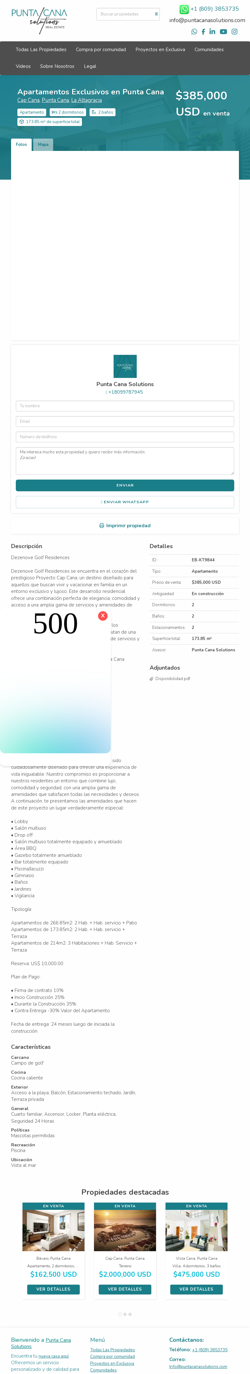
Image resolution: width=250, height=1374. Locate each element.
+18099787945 (126, 392)
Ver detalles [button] (53, 1289)
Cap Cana (28, 100)
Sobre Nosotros (57, 66)
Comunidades (209, 49)
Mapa (43, 144)
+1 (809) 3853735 (210, 1350)
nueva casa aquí (54, 1356)
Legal (90, 66)
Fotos (21, 144)
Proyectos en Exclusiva (160, 49)
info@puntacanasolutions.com (207, 20)
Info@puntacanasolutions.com (198, 1367)
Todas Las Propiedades (41, 49)
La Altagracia (86, 100)
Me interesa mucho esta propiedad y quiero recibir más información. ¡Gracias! (125, 461)
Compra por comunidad (101, 49)
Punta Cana (55, 100)
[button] (16, 1254)
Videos (23, 66)
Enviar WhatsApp (125, 502)
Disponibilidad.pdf (172, 679)
